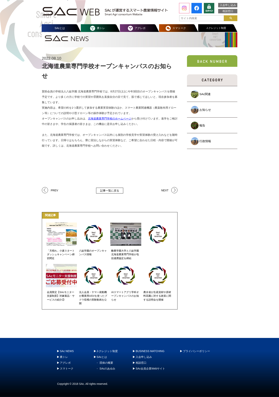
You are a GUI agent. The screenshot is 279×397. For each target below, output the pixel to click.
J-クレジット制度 (216, 28)
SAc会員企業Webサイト (150, 368)
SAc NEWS (67, 351)
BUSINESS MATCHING (150, 351)
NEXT (164, 190)
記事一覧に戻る (109, 190)
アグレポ (140, 28)
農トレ (101, 28)
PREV (54, 190)
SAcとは (60, 28)
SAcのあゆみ (107, 368)
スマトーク (179, 28)
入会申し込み (228, 5)
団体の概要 (106, 362)
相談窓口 (227, 11)
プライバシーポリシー (196, 351)
